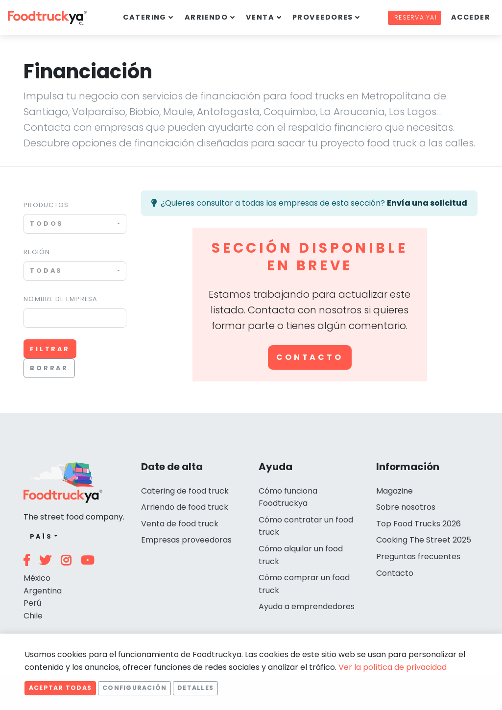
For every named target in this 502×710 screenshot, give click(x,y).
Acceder (470, 17)
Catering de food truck (185, 491)
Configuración (134, 688)
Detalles (195, 688)
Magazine (394, 491)
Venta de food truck (179, 523)
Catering (145, 17)
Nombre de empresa (61, 299)
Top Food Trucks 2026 (418, 523)
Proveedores (322, 17)
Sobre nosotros (405, 507)
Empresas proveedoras (186, 539)
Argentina (43, 590)
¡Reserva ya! (414, 17)
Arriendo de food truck (184, 507)
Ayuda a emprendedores (307, 606)
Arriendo (206, 17)
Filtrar (50, 349)
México (37, 578)
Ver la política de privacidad (392, 667)
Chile (33, 615)
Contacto (309, 357)
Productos (46, 205)
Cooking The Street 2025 (423, 539)
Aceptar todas (60, 688)
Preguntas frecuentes (418, 556)
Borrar (49, 368)
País (41, 536)
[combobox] (75, 223)
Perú (32, 603)
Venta (260, 17)
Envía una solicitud (427, 203)
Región (37, 252)
